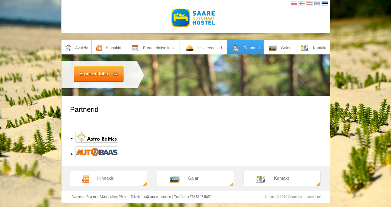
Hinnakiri (97, 179)
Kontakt (272, 179)
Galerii (184, 179)
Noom (269, 197)
